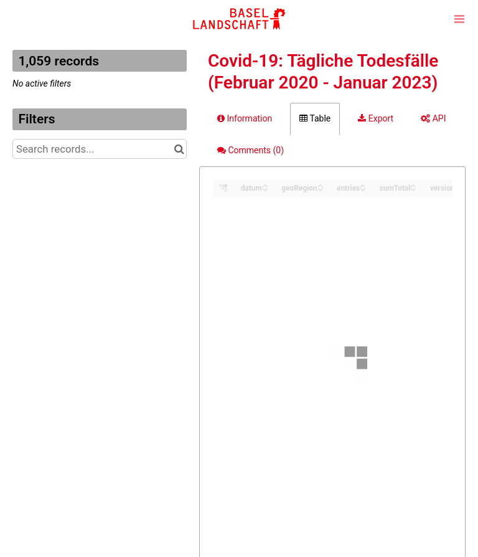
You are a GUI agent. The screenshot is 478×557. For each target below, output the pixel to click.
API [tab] (433, 118)
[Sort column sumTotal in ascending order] (413, 185)
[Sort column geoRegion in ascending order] (320, 185)
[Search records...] (99, 149)
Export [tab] (375, 118)
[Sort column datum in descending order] (265, 188)
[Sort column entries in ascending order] (363, 185)
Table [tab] (314, 118)
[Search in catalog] (179, 149)
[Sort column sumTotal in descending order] (413, 188)
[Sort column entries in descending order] (363, 188)
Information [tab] (244, 118)
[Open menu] (459, 18)
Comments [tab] (250, 150)
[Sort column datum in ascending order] (265, 185)
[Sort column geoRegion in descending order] (320, 188)
